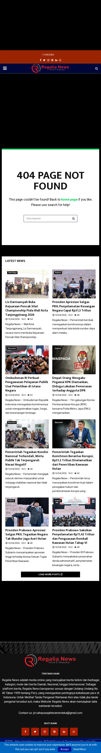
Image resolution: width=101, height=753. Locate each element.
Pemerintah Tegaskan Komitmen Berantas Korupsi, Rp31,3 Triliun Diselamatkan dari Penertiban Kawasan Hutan (72, 460)
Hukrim (58, 273)
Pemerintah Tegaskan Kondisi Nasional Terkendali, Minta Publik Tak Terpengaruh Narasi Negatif (26, 458)
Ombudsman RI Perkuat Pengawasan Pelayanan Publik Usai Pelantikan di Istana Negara (26, 384)
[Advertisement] (50, 25)
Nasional (12, 348)
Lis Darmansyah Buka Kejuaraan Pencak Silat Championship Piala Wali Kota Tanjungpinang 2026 (26, 308)
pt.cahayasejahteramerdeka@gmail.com (57, 713)
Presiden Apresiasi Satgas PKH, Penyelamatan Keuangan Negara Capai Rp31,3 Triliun (73, 306)
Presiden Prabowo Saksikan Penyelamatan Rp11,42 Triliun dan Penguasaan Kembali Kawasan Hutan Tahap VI (73, 537)
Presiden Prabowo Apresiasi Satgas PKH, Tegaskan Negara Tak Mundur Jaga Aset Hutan (26, 534)
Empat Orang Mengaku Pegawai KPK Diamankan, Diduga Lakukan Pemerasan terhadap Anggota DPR (72, 384)
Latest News (15, 261)
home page (69, 199)
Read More (80, 749)
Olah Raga (12, 273)
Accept (65, 749)
